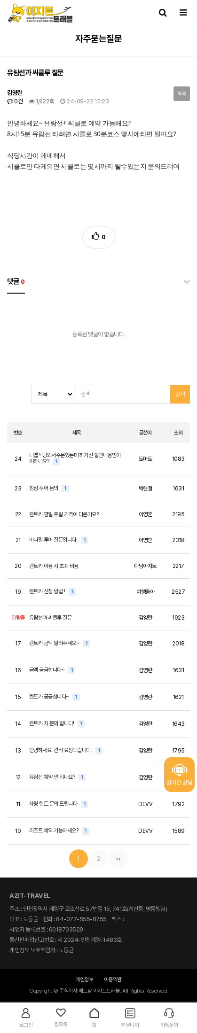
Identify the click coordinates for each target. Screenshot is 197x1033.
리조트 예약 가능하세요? (54, 830)
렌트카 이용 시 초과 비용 (54, 566)
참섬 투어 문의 (44, 488)
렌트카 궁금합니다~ (50, 696)
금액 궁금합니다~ (47, 670)
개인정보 (84, 979)
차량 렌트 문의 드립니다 (54, 803)
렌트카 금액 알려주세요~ (54, 643)
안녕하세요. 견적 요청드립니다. (61, 750)
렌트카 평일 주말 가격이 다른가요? (64, 514)
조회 (178, 432)
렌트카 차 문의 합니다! (52, 723)
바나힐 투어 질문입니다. (54, 539)
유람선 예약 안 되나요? (52, 777)
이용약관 (113, 979)
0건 (15, 101)
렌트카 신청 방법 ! (47, 591)
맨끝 (118, 858)
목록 (182, 94)
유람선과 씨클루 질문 (50, 617)
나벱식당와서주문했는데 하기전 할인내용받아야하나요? (75, 458)
